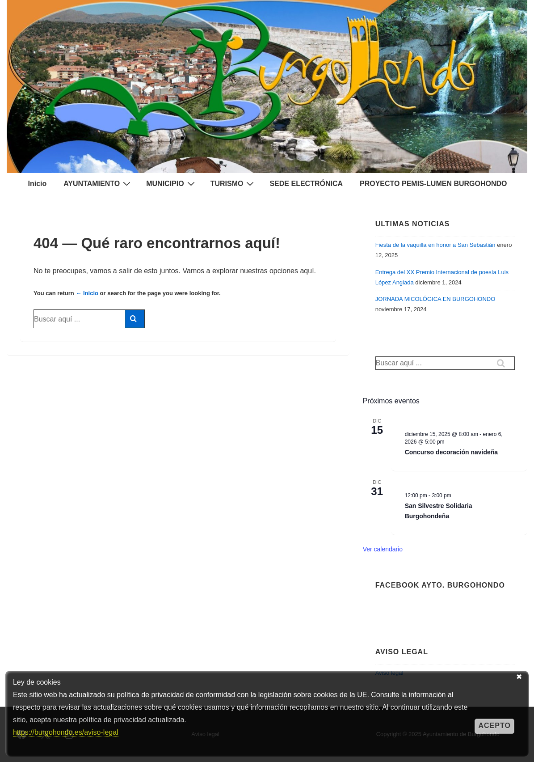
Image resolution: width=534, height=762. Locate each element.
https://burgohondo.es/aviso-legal (65, 732)
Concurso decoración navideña (451, 452)
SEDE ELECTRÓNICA (306, 183)
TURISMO (233, 183)
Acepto (494, 725)
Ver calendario (383, 549)
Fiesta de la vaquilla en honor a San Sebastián (435, 244)
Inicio (37, 183)
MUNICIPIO (171, 183)
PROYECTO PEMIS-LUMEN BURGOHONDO (433, 183)
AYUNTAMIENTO (98, 183)
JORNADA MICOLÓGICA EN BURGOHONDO (435, 299)
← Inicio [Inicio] (87, 293)
